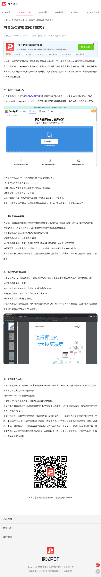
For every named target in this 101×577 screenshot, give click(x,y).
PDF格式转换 (24, 12)
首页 (5, 20)
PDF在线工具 (34, 96)
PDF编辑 (6, 12)
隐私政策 (68, 571)
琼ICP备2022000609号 (50, 571)
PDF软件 (59, 12)
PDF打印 (75, 12)
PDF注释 (43, 12)
